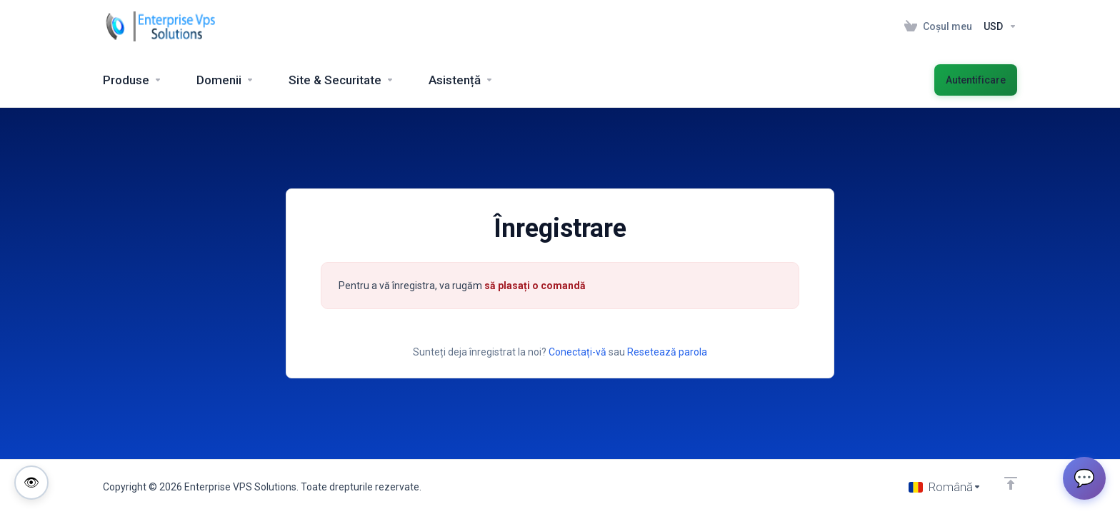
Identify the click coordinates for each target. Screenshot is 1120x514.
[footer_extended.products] (132, 80)
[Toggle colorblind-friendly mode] (31, 482)
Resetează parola (667, 352)
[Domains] (225, 80)
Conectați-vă (577, 352)
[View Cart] (938, 26)
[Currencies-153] (997, 26)
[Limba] (945, 487)
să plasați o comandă (535, 285)
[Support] (461, 80)
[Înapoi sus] (1011, 483)
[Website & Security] (341, 80)
